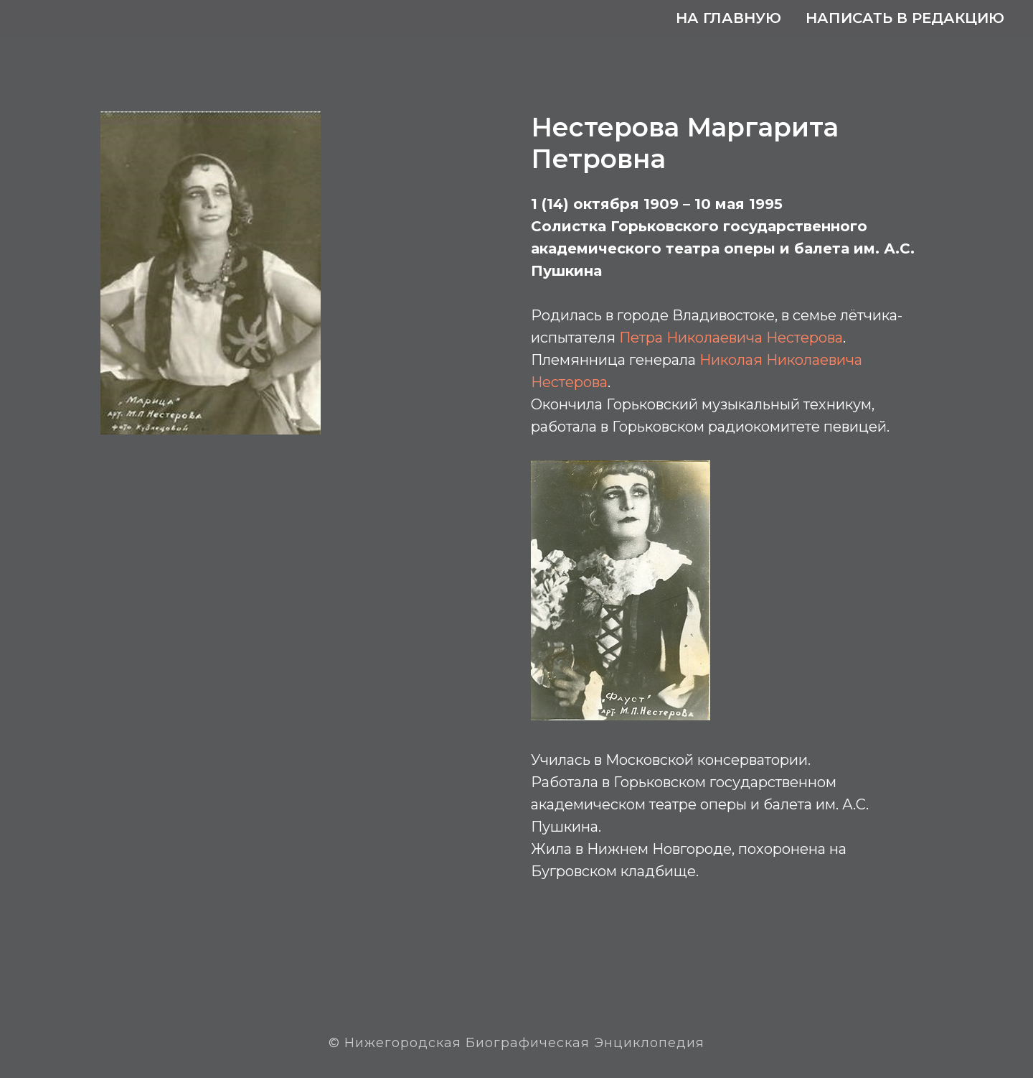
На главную (728, 18)
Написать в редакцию (905, 18)
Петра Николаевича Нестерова (731, 337)
